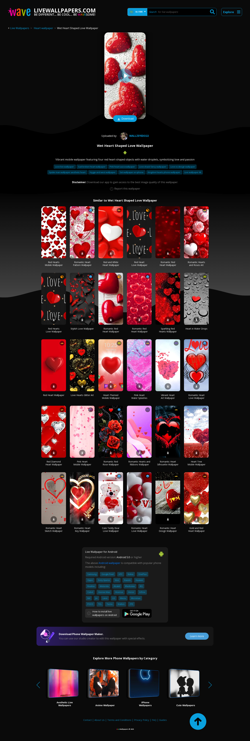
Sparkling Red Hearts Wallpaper (168, 330)
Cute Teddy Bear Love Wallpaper (110, 529)
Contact (87, 720)
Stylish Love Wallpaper (82, 328)
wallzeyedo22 (134, 136)
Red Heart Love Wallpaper (139, 264)
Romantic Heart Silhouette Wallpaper (167, 463)
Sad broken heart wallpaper (92, 166)
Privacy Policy (141, 720)
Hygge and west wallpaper (103, 172)
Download (125, 119)
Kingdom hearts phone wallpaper (164, 172)
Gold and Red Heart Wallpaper (196, 529)
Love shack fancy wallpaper (153, 166)
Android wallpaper (109, 563)
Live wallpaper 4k (192, 172)
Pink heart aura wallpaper (122, 166)
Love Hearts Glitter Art (82, 395)
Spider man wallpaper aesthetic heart (67, 172)
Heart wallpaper (43, 28)
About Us (99, 720)
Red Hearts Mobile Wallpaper (54, 264)
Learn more (197, 636)
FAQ (154, 720)
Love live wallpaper (64, 166)
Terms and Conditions (119, 720)
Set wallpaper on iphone (132, 172)
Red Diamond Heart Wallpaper (53, 463)
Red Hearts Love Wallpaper (54, 330)
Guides (163, 720)
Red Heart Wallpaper (53, 395)
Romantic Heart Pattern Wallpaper (82, 264)
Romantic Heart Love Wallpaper (196, 397)
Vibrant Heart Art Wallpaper (168, 397)
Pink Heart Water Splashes (139, 397)
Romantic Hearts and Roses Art (196, 264)
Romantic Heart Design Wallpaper (168, 529)
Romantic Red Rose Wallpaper (111, 463)
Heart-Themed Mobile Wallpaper (111, 397)
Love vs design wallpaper (182, 166)
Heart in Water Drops (196, 328)
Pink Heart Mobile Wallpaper (82, 463)
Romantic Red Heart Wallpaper (168, 264)
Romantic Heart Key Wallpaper (82, 529)
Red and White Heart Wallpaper (111, 264)
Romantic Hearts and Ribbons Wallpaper (139, 463)
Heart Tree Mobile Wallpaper (196, 463)
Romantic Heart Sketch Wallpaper (53, 529)
